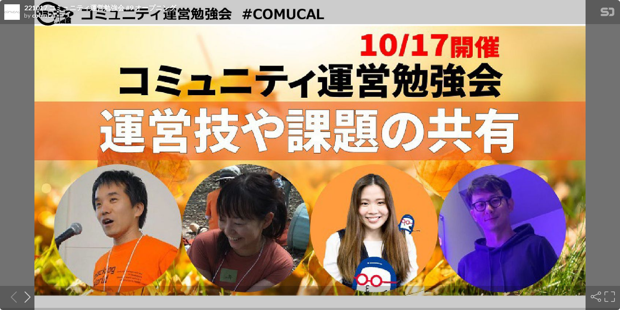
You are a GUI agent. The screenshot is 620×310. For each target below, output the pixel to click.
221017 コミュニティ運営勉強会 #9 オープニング (100, 7)
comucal (44, 15)
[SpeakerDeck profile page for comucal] (12, 12)
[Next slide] (25, 297)
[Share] (595, 297)
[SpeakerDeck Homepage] (607, 13)
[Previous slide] (11, 297)
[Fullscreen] (609, 297)
